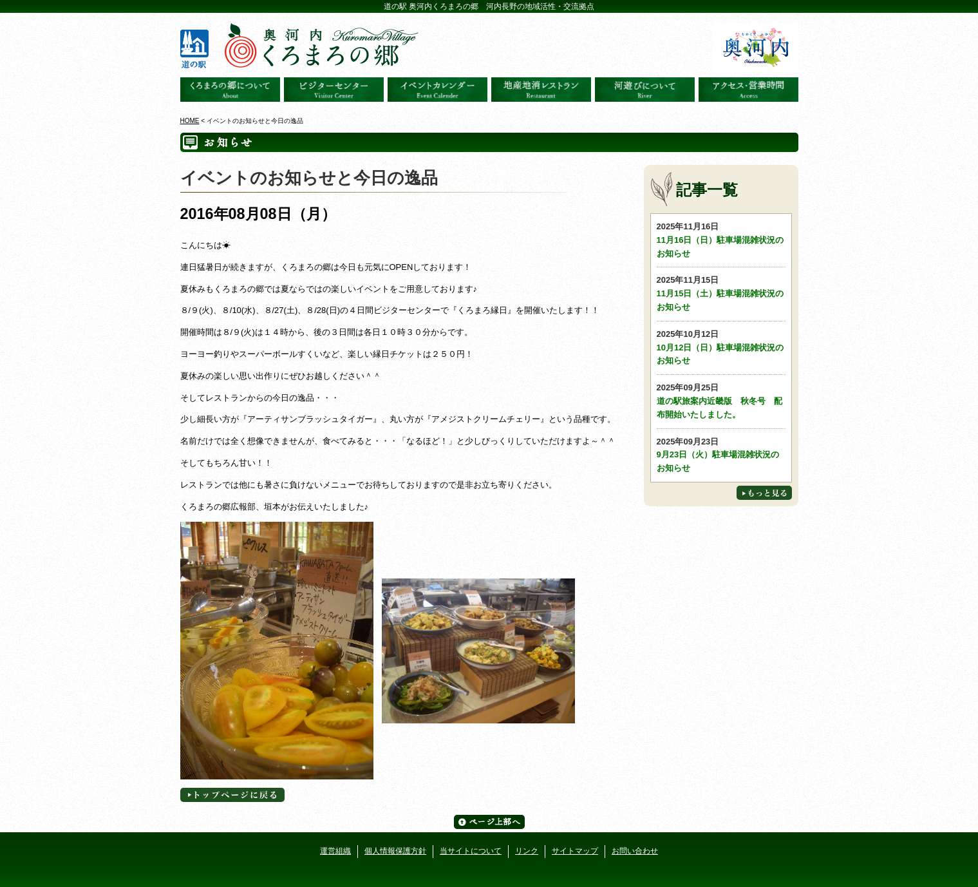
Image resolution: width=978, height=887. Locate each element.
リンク (526, 850)
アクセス (748, 89)
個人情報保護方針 (395, 850)
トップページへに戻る (232, 795)
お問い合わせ (635, 850)
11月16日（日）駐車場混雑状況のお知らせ (721, 239)
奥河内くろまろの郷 (230, 89)
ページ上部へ (489, 822)
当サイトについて (471, 850)
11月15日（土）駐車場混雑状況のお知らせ (721, 293)
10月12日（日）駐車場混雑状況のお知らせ (721, 347)
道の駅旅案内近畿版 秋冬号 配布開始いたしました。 (721, 400)
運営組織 (335, 850)
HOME (190, 120)
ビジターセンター (334, 89)
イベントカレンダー (437, 89)
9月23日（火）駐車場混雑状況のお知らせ (721, 454)
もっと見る (764, 493)
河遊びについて (645, 89)
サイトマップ (575, 850)
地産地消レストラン (541, 89)
